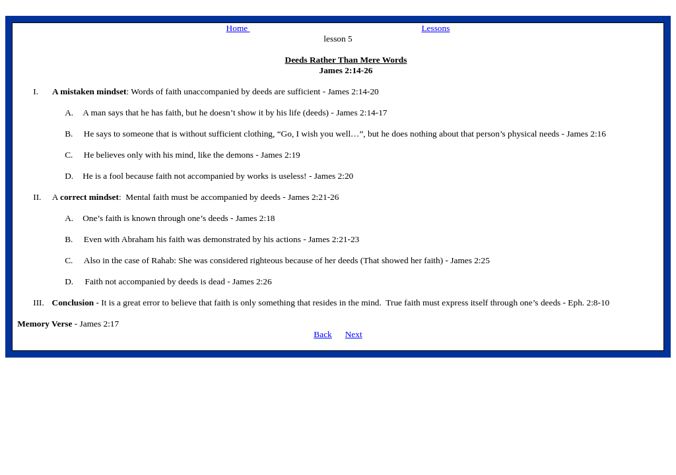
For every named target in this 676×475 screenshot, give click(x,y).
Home (238, 28)
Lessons (435, 28)
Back (322, 334)
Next (353, 334)
